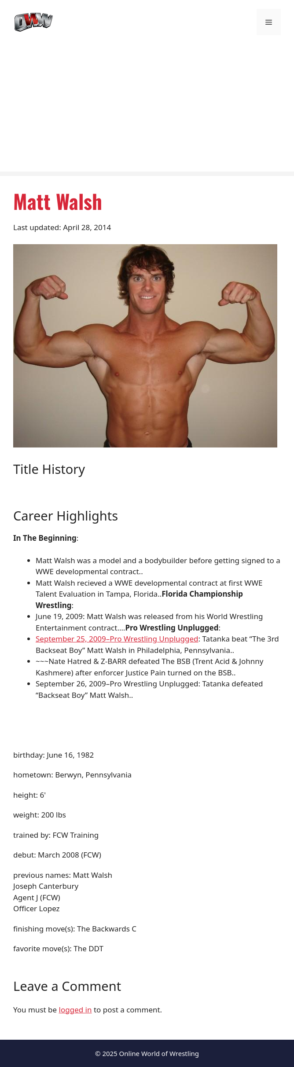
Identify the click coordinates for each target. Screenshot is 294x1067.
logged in (75, 1010)
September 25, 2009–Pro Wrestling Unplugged (117, 639)
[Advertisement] (147, 110)
